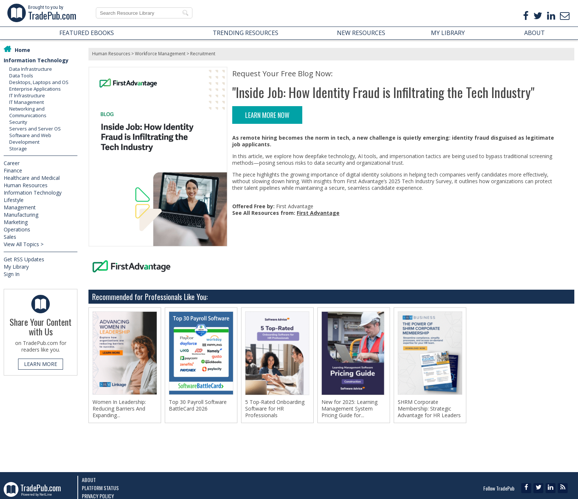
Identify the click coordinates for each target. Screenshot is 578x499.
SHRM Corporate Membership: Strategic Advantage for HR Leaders (429, 409)
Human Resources (26, 185)
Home (22, 49)
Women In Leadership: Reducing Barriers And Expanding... (119, 409)
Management (20, 207)
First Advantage (318, 212)
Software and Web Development (30, 138)
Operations (17, 229)
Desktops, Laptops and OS (39, 82)
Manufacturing (21, 214)
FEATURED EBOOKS (86, 33)
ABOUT (534, 33)
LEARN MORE (40, 363)
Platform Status (100, 488)
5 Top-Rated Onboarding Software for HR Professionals (274, 409)
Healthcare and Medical (32, 177)
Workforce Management (160, 53)
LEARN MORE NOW (267, 115)
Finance (13, 170)
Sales (10, 236)
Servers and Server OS (35, 128)
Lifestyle (14, 199)
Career (12, 163)
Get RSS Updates (24, 259)
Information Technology (36, 60)
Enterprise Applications (35, 89)
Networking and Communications (27, 112)
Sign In (12, 274)
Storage (18, 148)
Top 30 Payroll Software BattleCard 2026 (198, 405)
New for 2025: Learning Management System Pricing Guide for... (349, 409)
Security (18, 122)
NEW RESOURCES (361, 33)
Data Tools (21, 75)
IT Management (26, 102)
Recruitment (202, 53)
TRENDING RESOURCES (245, 33)
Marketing (16, 222)
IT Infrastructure (27, 95)
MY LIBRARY (448, 33)
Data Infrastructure (30, 69)
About (89, 480)
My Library (16, 266)
